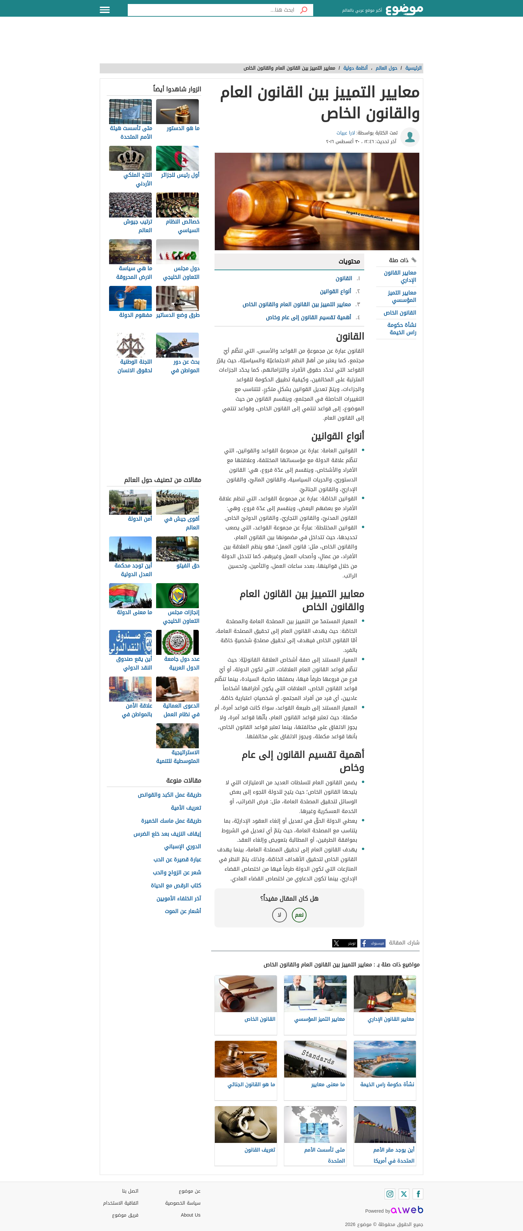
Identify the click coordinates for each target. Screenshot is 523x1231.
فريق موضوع (125, 1215)
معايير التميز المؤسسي (402, 296)
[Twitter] (404, 1194)
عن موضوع (189, 1191)
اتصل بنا (130, 1191)
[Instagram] (390, 1194)
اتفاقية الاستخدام (120, 1203)
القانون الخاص (400, 313)
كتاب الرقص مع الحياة (176, 886)
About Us (190, 1215)
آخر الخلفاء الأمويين (178, 899)
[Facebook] (418, 1194)
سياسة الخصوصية (182, 1203)
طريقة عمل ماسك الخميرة (171, 821)
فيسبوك (377, 943)
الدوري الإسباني (182, 847)
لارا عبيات (346, 132)
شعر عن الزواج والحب (177, 873)
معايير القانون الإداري (400, 276)
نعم (299, 915)
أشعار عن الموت (183, 911)
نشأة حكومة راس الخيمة (401, 329)
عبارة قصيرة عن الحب (177, 860)
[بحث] (304, 10)
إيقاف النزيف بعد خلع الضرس (167, 834)
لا (279, 915)
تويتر (352, 943)
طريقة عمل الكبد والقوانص (169, 795)
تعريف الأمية (186, 808)
